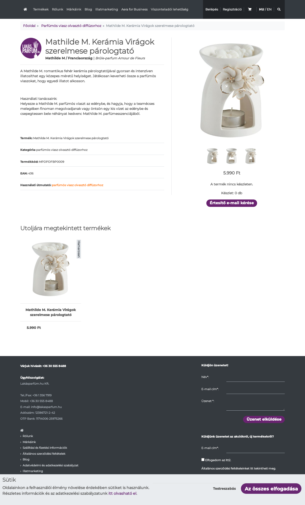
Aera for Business (134, 9)
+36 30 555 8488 (54, 366)
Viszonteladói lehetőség (169, 9)
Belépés (211, 9)
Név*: (205, 377)
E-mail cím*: (210, 389)
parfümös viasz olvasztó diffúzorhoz (77, 185)
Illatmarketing (106, 9)
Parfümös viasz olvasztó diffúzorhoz (71, 26)
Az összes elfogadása (271, 489)
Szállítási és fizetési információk (45, 447)
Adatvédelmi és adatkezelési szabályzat (50, 465)
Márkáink (73, 9)
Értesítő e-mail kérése (232, 203)
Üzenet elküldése (264, 419)
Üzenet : (207, 401)
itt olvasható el (122, 493)
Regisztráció (232, 9)
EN (269, 9)
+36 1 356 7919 (41, 395)
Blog (88, 9)
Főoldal (29, 26)
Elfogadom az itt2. (216, 460)
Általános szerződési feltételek (44, 453)
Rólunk (57, 9)
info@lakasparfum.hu (46, 407)
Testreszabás (224, 488)
